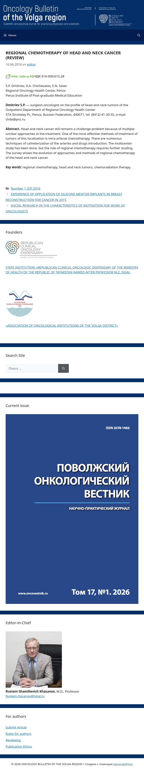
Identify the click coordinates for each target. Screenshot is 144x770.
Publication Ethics (19, 746)
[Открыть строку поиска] (139, 35)
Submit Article (16, 727)
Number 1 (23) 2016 (25, 188)
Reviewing (13, 740)
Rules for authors (18, 733)
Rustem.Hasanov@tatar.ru (25, 696)
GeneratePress (123, 764)
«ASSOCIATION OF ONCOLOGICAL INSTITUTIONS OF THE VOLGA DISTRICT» (62, 325)
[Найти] (63, 368)
